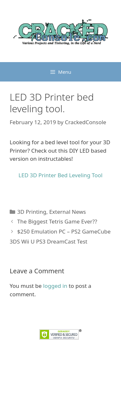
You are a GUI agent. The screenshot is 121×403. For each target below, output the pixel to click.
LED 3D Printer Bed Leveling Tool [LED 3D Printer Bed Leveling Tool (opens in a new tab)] (60, 175)
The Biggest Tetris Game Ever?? (57, 221)
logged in (55, 285)
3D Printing (31, 211)
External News (67, 211)
